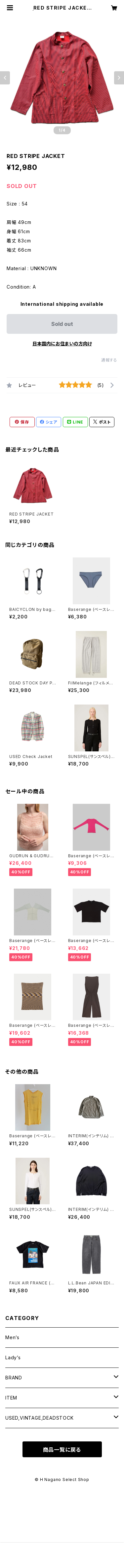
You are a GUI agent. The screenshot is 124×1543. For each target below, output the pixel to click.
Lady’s (13, 1357)
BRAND (13, 1377)
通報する (109, 360)
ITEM (11, 1398)
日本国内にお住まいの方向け (62, 343)
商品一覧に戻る (62, 1449)
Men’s (12, 1337)
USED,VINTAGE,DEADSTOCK (39, 1418)
